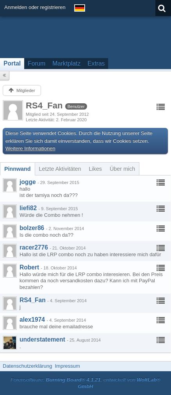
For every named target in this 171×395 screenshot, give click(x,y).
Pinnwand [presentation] (17, 169)
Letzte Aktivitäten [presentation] (60, 169)
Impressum (67, 366)
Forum (36, 63)
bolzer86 (32, 228)
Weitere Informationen (30, 148)
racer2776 (34, 247)
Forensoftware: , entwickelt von (85, 383)
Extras (96, 63)
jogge (28, 182)
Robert (29, 267)
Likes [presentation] (95, 169)
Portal (12, 63)
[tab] (17, 168)
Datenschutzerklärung (27, 366)
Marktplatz (66, 63)
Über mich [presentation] (122, 169)
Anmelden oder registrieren (35, 7)
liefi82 (28, 208)
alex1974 (32, 319)
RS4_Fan (33, 300)
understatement (42, 339)
